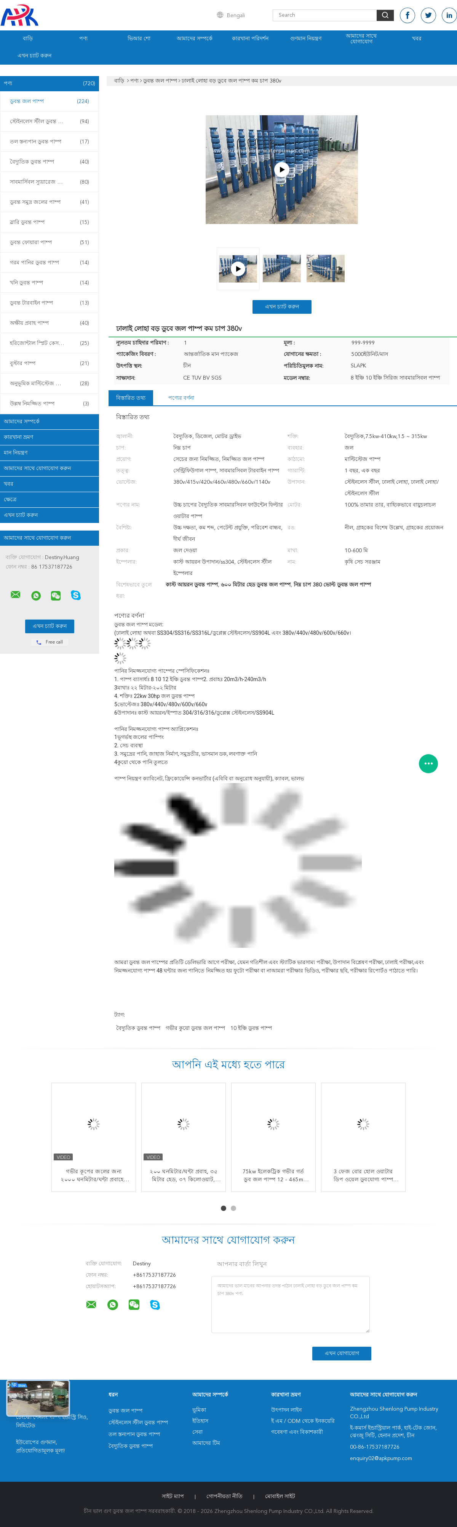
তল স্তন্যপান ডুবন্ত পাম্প (49, 142)
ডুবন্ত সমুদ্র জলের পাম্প (49, 202)
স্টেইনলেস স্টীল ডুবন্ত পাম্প (49, 122)
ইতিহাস (200, 1421)
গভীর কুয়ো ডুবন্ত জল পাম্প (195, 1028)
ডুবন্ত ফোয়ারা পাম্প (49, 242)
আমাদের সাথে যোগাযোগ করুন (37, 468)
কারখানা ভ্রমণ (18, 437)
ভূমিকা (199, 1410)
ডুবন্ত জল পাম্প (49, 101)
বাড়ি (28, 38)
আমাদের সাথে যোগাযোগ (361, 38)
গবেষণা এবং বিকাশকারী (297, 1432)
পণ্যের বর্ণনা (181, 398)
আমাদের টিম (206, 1443)
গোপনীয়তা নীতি (224, 1496)
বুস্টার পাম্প (49, 363)
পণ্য (83, 38)
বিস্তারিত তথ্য (130, 398)
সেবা (197, 1432)
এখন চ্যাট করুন (34, 56)
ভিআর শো (139, 38)
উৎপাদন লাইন (286, 1410)
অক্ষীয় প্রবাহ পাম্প (49, 323)
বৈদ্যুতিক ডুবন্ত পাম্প (49, 162)
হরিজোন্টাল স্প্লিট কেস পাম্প (49, 343)
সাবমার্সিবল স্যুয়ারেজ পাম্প (49, 182)
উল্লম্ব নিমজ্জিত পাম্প (49, 404)
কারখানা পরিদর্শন (250, 38)
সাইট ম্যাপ (173, 1496)
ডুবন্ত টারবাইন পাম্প (49, 303)
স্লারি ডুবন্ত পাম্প (49, 222)
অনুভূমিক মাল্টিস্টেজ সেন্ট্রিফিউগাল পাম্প (51, 384)
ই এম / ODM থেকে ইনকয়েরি (303, 1421)
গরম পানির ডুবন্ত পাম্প (49, 263)
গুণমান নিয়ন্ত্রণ (305, 38)
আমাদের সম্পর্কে (195, 38)
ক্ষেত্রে (10, 499)
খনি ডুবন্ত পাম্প (49, 283)
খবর (417, 38)
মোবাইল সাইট (280, 1496)
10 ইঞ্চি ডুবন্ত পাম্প (251, 1028)
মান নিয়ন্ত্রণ (15, 453)
